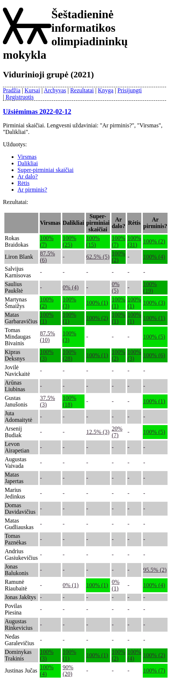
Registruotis (19, 97)
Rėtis (23, 183)
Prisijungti (130, 90)
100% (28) (69, 355)
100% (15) (93, 241)
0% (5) (115, 287)
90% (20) (68, 670)
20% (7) (117, 431)
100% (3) (154, 303)
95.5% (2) (154, 570)
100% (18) (69, 401)
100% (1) (97, 303)
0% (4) (71, 287)
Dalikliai (27, 163)
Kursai (32, 90)
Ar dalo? (27, 176)
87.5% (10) (47, 336)
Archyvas (55, 90)
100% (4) (154, 257)
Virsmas (26, 157)
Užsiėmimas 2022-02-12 (37, 111)
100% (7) (154, 670)
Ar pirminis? (32, 189)
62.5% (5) (98, 257)
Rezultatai (82, 90)
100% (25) (69, 241)
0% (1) (71, 585)
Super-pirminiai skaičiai (45, 170)
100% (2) (154, 241)
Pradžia (11, 90)
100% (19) (150, 287)
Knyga (106, 90)
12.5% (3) (98, 432)
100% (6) (154, 355)
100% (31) (134, 241)
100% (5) (154, 337)
